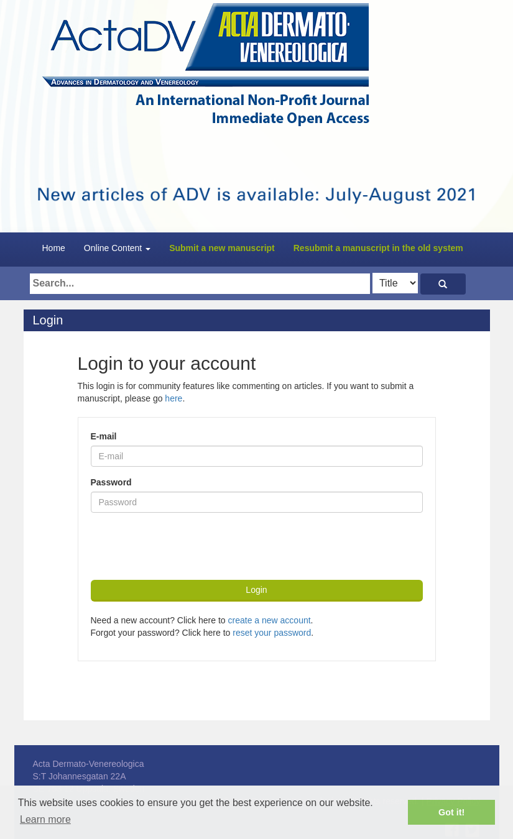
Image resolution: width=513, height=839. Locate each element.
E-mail (104, 436)
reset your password (272, 633)
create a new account (269, 620)
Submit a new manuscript (222, 248)
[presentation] (185, 546)
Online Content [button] (117, 248)
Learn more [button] (45, 819)
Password (111, 482)
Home (53, 248)
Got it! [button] (451, 812)
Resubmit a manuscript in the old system (378, 248)
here (173, 398)
